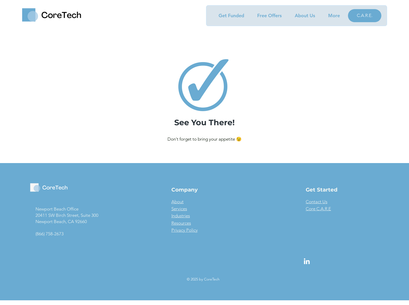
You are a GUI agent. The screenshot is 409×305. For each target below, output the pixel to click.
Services (179, 208)
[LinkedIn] (307, 261)
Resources (181, 223)
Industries (180, 215)
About (177, 201)
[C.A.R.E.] (364, 15)
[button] (228, 16)
